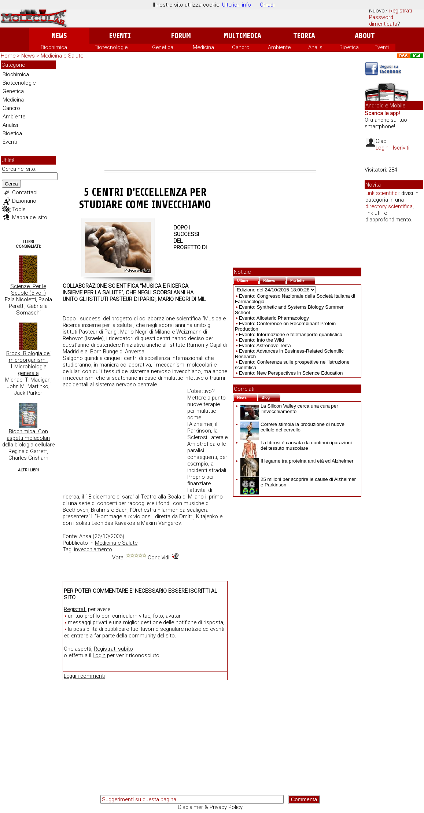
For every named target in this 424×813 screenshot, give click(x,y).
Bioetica (349, 47)
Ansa (85, 536)
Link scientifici (382, 193)
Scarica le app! (382, 113)
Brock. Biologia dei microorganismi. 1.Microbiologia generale (28, 363)
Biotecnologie (111, 47)
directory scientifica (389, 206)
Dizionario (24, 201)
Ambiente (279, 47)
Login (99, 655)
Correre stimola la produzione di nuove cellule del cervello (292, 427)
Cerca (11, 184)
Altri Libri (28, 470)
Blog (271, 397)
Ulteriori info (236, 4)
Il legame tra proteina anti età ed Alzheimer (296, 461)
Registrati (400, 10)
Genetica (162, 47)
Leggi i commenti (84, 676)
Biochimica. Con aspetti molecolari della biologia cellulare (28, 438)
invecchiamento (93, 549)
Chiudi (267, 4)
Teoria (304, 36)
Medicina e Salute (62, 55)
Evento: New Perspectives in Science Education (291, 373)
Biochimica (54, 47)
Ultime (248, 280)
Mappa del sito (29, 217)
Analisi (316, 47)
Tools (19, 209)
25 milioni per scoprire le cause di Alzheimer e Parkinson (298, 482)
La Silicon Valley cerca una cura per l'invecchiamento (289, 408)
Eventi (120, 36)
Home (8, 55)
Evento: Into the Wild (261, 340)
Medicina (203, 47)
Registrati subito (113, 648)
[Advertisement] (210, 115)
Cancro (241, 47)
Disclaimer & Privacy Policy (210, 807)
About (365, 36)
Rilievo (274, 280)
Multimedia (242, 36)
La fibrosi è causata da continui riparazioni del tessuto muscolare (296, 445)
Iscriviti (401, 147)
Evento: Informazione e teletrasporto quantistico (290, 334)
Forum (181, 36)
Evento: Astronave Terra (265, 345)
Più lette (302, 280)
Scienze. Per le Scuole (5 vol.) (28, 289)
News (59, 36)
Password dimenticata (383, 20)
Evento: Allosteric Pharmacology (274, 318)
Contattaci (24, 192)
